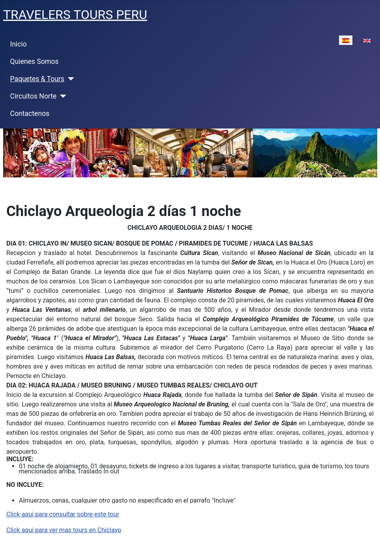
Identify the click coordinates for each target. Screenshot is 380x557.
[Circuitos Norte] (61, 96)
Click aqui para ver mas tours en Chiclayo (63, 530)
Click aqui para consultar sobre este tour (62, 514)
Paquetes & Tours (37, 79)
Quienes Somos (34, 61)
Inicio (18, 44)
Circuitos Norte (33, 96)
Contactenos (30, 113)
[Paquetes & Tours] (69, 78)
